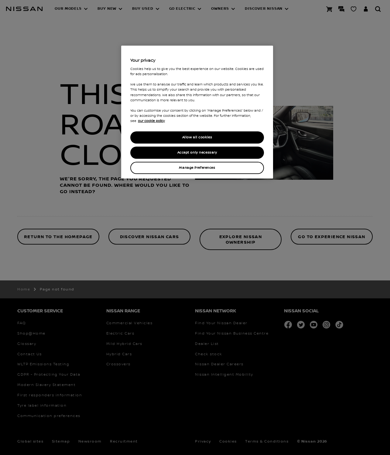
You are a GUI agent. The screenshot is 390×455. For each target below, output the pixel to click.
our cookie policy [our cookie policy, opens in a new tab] (151, 121)
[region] (197, 112)
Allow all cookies (197, 137)
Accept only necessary (197, 153)
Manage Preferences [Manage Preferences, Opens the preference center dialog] (197, 168)
